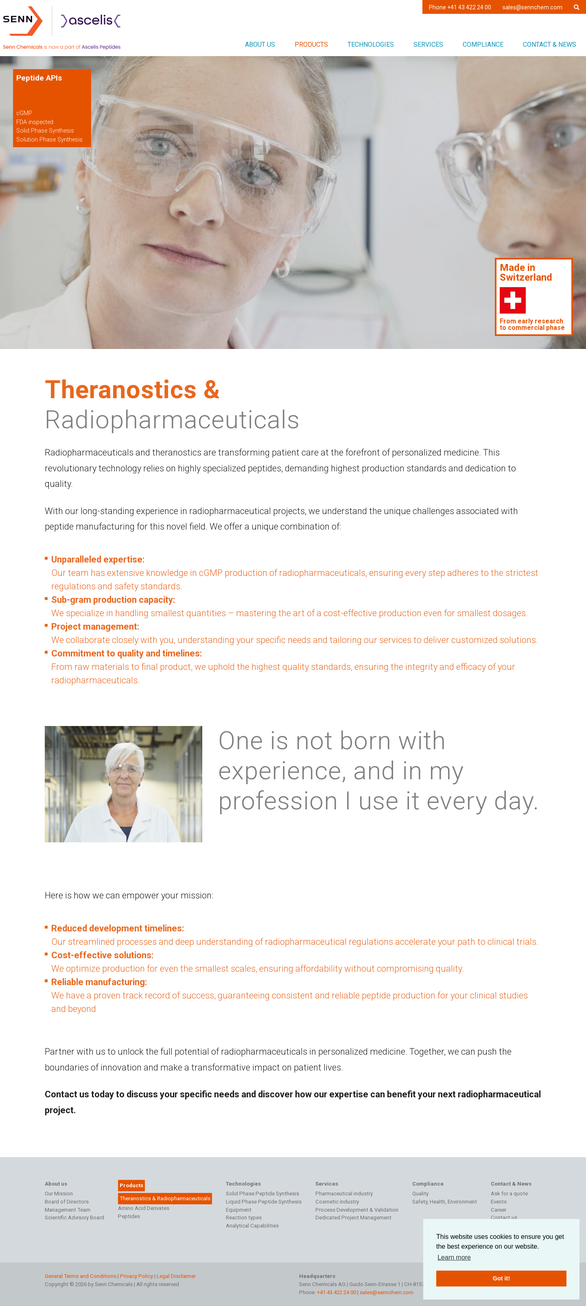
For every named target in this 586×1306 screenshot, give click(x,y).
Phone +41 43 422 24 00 (460, 7)
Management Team (67, 1210)
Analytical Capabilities (252, 1226)
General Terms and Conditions (80, 1276)
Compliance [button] (483, 44)
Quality (420, 1193)
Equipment (238, 1210)
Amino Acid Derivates (143, 1208)
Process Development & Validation (356, 1210)
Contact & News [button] (549, 44)
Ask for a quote (509, 1193)
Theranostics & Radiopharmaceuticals (165, 1198)
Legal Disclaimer (176, 1276)
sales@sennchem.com (532, 7)
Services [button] (428, 44)
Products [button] (311, 44)
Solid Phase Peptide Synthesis (262, 1193)
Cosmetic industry (337, 1202)
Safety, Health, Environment (444, 1202)
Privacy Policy (136, 1276)
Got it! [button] (501, 1278)
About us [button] (260, 44)
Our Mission (59, 1193)
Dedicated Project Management (353, 1217)
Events (499, 1202)
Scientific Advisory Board (74, 1217)
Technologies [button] (371, 44)
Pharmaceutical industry (344, 1193)
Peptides (129, 1216)
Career (498, 1210)
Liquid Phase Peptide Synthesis (264, 1202)
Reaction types (244, 1217)
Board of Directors (67, 1202)
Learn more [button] (454, 1257)
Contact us (504, 1217)
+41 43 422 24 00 (336, 1292)
